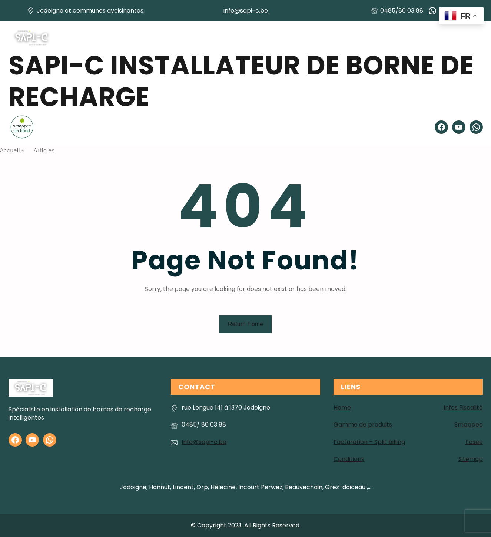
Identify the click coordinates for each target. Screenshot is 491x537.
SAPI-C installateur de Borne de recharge (241, 81)
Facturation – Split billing (369, 442)
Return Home (245, 324)
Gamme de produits (363, 424)
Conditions (349, 459)
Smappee (468, 424)
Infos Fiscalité (463, 407)
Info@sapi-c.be (245, 10)
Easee (474, 442)
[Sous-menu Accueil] (22, 150)
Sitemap (470, 459)
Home (342, 407)
